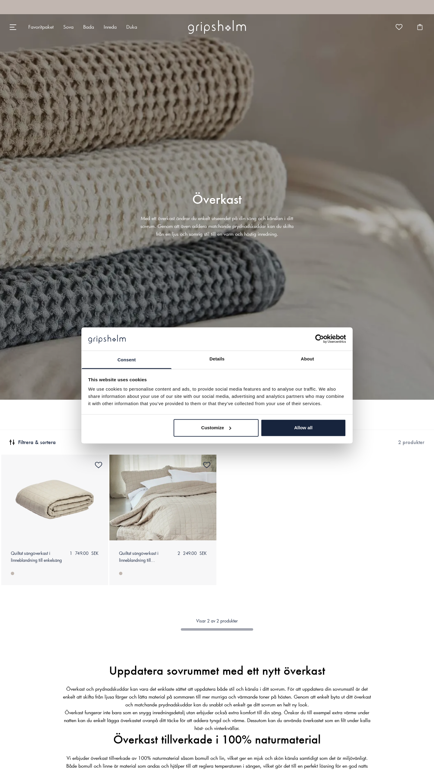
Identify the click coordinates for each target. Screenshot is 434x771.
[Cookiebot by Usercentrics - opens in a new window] (319, 339)
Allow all (303, 427)
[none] (41, 27)
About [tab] (307, 358)
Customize (216, 427)
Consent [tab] (127, 359)
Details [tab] (217, 358)
